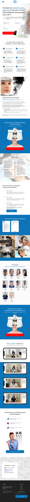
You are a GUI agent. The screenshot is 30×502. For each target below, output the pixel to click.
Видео (21, 486)
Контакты (21, 489)
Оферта (21, 485)
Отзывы (21, 488)
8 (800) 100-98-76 (21, 491)
